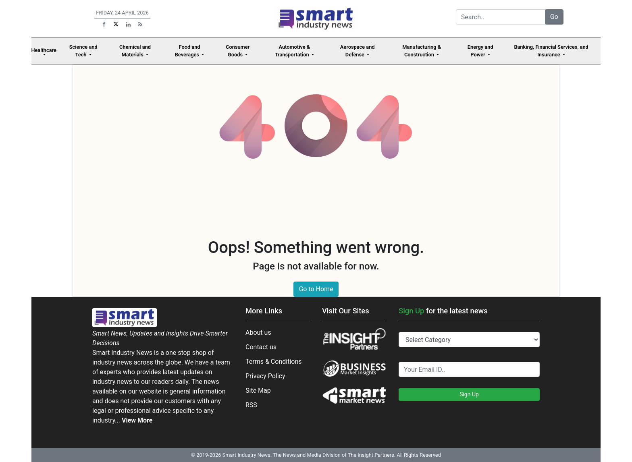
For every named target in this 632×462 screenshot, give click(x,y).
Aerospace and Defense (357, 51)
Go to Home (316, 289)
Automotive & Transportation (292, 51)
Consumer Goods (237, 51)
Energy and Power (480, 51)
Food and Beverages (187, 51)
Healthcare (43, 50)
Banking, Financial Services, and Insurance (551, 51)
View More (137, 420)
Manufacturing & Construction (421, 51)
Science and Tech (83, 51)
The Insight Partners (371, 455)
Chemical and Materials (135, 51)
